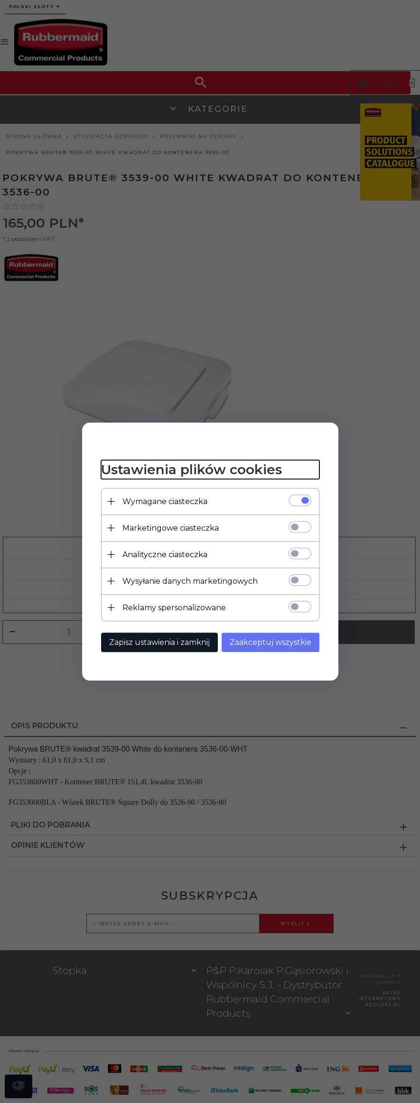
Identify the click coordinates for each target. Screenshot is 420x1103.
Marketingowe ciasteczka (170, 528)
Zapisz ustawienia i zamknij (159, 642)
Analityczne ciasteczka (164, 554)
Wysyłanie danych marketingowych (190, 581)
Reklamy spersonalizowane (174, 607)
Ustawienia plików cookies (191, 469)
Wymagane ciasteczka (164, 501)
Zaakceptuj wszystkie (270, 642)
